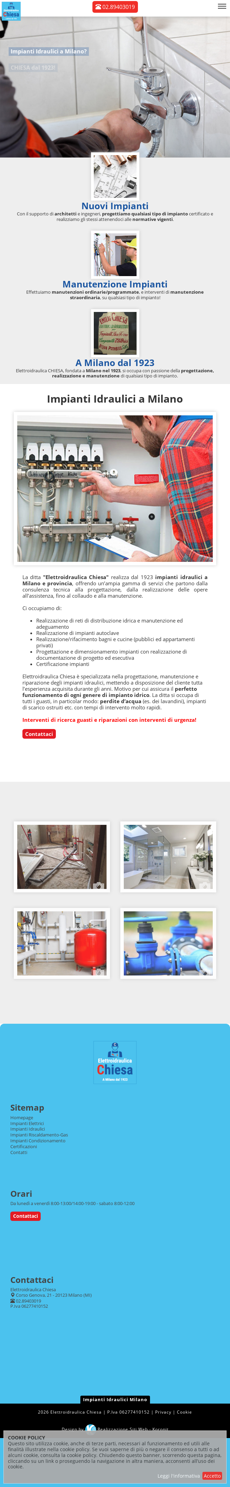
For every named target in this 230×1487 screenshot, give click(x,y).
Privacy (163, 1412)
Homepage (21, 1117)
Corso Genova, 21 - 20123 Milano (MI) (54, 1295)
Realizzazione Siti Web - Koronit (127, 1429)
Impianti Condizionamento (38, 1140)
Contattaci (39, 733)
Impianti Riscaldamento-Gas (39, 1135)
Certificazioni (23, 1146)
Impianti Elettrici (27, 1123)
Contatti (18, 1152)
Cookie (184, 1412)
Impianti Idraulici (27, 1129)
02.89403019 (115, 7)
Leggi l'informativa (179, 1476)
